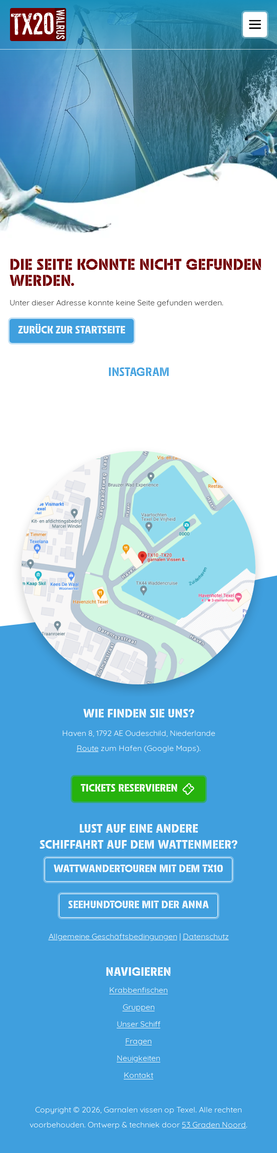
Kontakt (138, 1076)
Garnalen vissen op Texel (149, 1110)
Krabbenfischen (138, 991)
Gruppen (139, 1008)
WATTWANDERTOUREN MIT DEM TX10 (138, 869)
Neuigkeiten (138, 1059)
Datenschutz (206, 937)
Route (88, 749)
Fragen (138, 1042)
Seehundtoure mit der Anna (138, 905)
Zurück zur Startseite (71, 330)
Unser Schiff (138, 1025)
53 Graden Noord (214, 1125)
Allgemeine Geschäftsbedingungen (113, 937)
